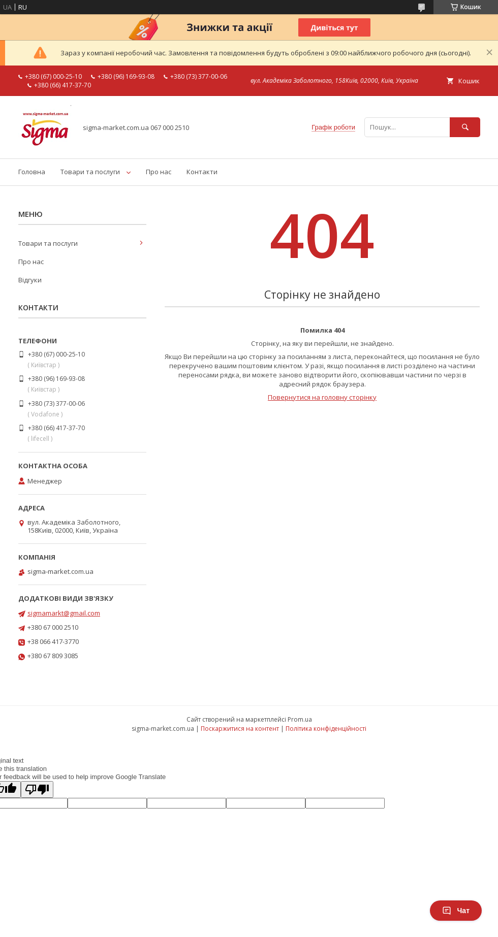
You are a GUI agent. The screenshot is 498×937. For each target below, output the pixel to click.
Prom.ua (300, 719)
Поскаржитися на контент (240, 728)
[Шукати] (465, 127)
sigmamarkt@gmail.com (63, 613)
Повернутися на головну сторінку (322, 397)
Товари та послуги (90, 171)
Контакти (201, 171)
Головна (31, 171)
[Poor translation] (37, 789)
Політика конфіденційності (326, 728)
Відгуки (30, 279)
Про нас (158, 171)
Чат (456, 910)
